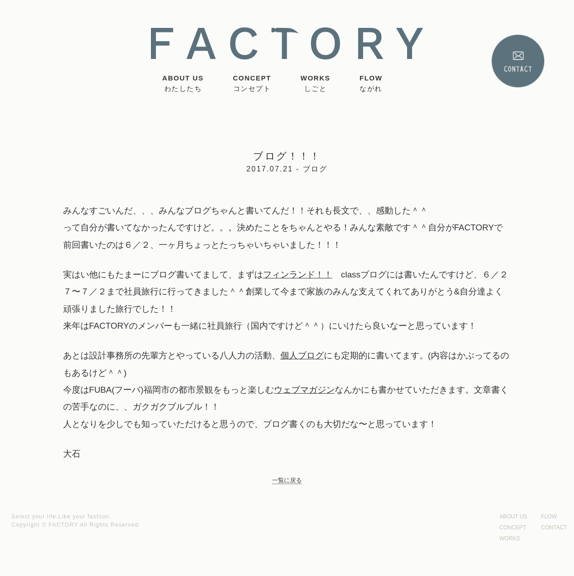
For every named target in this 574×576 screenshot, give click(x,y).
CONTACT (554, 527)
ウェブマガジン (304, 390)
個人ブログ (302, 355)
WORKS (315, 84)
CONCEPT (252, 84)
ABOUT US (183, 84)
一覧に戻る (287, 480)
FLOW (370, 84)
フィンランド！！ (298, 274)
